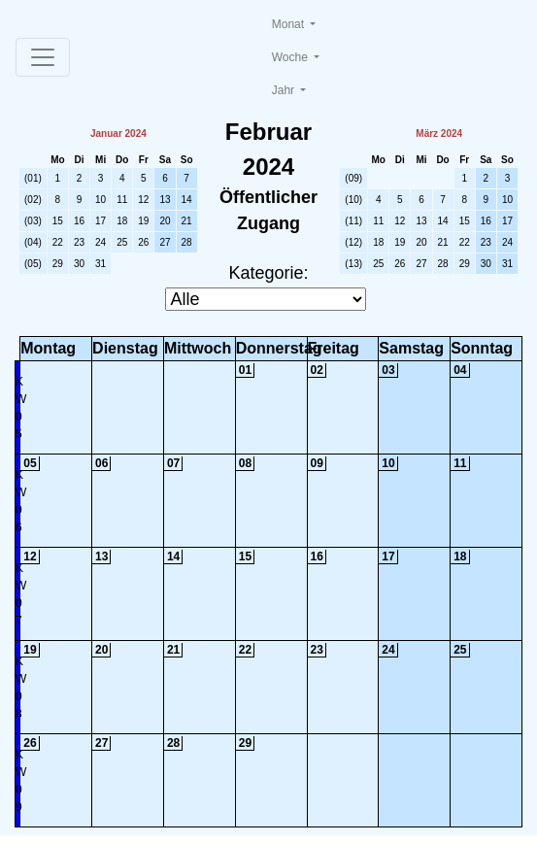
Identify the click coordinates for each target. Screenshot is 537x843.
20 (164, 221)
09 (317, 463)
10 (100, 199)
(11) (353, 221)
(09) (353, 178)
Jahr (285, 90)
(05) (33, 263)
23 (79, 242)
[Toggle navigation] (43, 57)
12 (143, 199)
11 (122, 199)
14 (187, 199)
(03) (33, 221)
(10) (353, 199)
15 (57, 221)
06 (101, 463)
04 (459, 370)
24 (100, 242)
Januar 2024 (118, 133)
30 (79, 263)
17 (100, 221)
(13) (353, 263)
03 (388, 370)
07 (173, 463)
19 (143, 221)
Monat (290, 24)
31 (100, 263)
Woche (291, 57)
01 (245, 370)
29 (57, 263)
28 (187, 242)
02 (317, 370)
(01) (33, 178)
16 (79, 221)
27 (164, 242)
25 (122, 242)
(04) (33, 242)
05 (29, 463)
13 (164, 199)
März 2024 (439, 133)
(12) (353, 242)
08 (245, 463)
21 (187, 221)
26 (143, 242)
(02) (33, 199)
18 (122, 221)
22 (57, 242)
